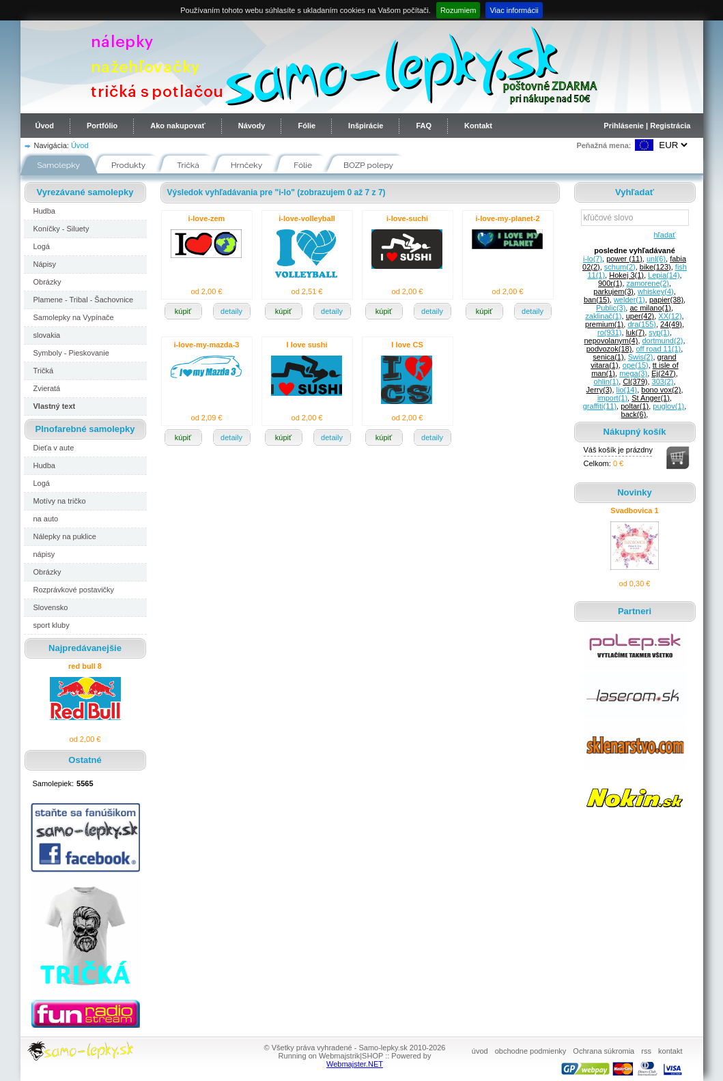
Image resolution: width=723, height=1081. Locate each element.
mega (633, 373)
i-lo (592, 259)
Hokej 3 (626, 275)
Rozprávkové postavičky (74, 590)
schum (620, 267)
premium (604, 324)
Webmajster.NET (354, 1064)
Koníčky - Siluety (61, 229)
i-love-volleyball (307, 218)
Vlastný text (54, 406)
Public (610, 308)
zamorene (648, 283)
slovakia (47, 335)
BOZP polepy (368, 165)
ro (609, 332)
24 (671, 324)
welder (629, 300)
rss (646, 1051)
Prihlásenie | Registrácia (647, 125)
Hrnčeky (247, 165)
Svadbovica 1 (634, 510)
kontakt (670, 1051)
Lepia (663, 275)
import (612, 398)
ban (597, 300)
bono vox (661, 390)
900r (610, 283)
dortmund (662, 340)
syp (659, 332)
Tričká (188, 165)
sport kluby (51, 625)
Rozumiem (458, 10)
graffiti (599, 406)
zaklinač (603, 316)
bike (655, 267)
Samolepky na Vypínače (73, 317)
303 (663, 381)
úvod (480, 1051)
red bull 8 (85, 666)
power (624, 259)
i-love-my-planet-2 (507, 218)
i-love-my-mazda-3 (207, 345)
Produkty (128, 165)
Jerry (599, 390)
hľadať (662, 235)
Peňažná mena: (603, 145)
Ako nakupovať (177, 125)
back (634, 414)
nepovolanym (611, 340)
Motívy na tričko (59, 501)
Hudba (44, 211)
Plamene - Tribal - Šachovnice (83, 300)
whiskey (656, 291)
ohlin (606, 381)
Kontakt (478, 125)
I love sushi (307, 345)
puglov (668, 406)
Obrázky (47, 282)
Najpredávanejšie (85, 648)
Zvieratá (47, 388)
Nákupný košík (635, 432)
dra (641, 324)
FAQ (423, 125)
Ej (663, 373)
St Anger (651, 398)
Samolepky (59, 165)
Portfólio (102, 125)
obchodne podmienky (531, 1051)
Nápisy (45, 264)
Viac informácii (514, 10)
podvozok (609, 349)
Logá (41, 246)
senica (608, 357)
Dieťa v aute (53, 448)
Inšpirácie (365, 125)
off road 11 (658, 349)
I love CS (407, 345)
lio (627, 390)
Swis (640, 357)
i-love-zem (206, 218)
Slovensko (50, 607)
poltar (635, 406)
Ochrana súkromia (603, 1051)
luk (635, 332)
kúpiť (183, 311)
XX (669, 316)
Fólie (306, 125)
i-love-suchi (407, 218)
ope (636, 365)
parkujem (613, 291)
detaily (231, 311)
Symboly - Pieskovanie (71, 353)
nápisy (44, 554)
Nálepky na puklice (64, 536)
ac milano (650, 308)
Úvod (45, 125)
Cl (635, 381)
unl (656, 259)
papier (666, 300)
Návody (252, 125)
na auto (46, 519)
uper (640, 316)
